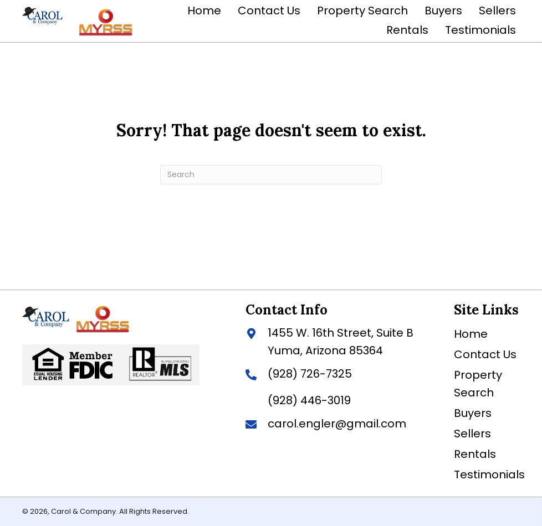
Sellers (472, 433)
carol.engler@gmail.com (337, 423)
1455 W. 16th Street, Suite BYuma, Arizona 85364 (340, 341)
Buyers (473, 413)
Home (471, 334)
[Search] (271, 174)
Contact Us (485, 354)
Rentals (475, 454)
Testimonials (489, 474)
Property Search (478, 383)
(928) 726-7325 (310, 373)
